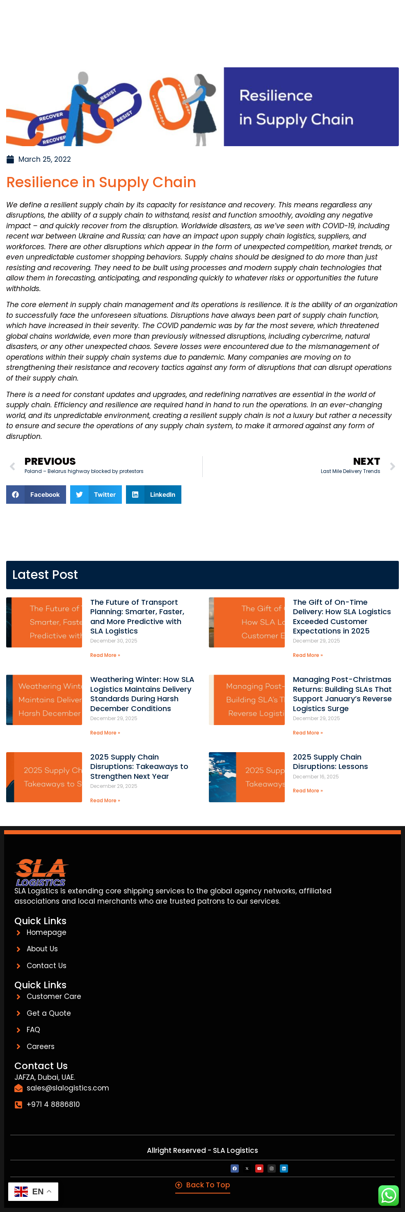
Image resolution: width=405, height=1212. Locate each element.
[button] (36, 494)
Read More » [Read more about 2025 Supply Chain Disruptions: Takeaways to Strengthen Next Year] (105, 800)
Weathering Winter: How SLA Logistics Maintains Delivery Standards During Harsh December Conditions (142, 693)
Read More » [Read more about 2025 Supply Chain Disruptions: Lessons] (308, 790)
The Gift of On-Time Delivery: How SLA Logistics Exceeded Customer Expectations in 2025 (342, 616)
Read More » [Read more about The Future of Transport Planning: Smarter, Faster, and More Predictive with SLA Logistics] (105, 655)
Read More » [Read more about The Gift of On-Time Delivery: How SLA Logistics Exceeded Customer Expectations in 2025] (308, 655)
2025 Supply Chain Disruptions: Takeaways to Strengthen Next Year (139, 766)
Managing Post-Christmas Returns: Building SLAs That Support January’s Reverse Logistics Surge (342, 693)
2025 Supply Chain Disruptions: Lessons (332, 761)
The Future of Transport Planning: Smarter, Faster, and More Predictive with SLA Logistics (137, 616)
